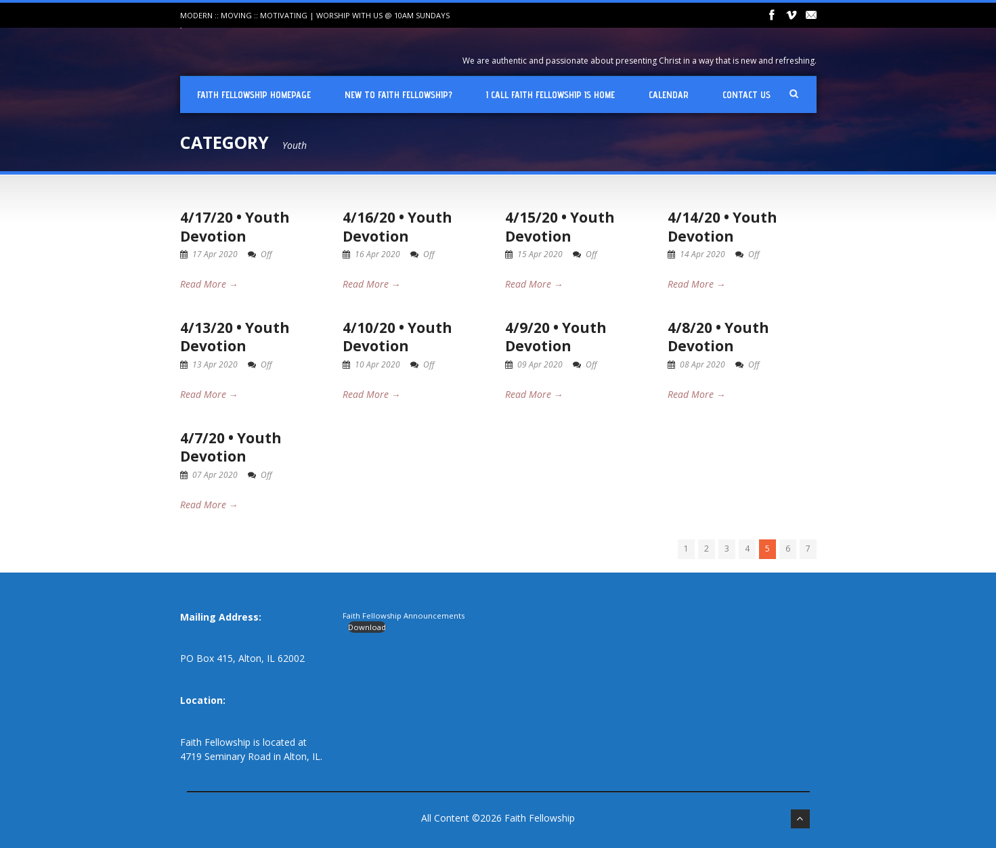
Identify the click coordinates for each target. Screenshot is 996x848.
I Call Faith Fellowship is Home (550, 94)
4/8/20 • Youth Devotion (718, 336)
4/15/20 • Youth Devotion (560, 226)
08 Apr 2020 (702, 364)
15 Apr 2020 (540, 254)
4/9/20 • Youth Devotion (556, 336)
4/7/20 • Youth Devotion (231, 447)
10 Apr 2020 (377, 364)
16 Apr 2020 (377, 254)
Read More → (209, 283)
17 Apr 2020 (215, 254)
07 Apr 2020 (215, 475)
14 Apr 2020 (702, 254)
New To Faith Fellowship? (398, 94)
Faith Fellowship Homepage (254, 94)
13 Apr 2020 (215, 364)
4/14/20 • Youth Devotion (722, 226)
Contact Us (746, 94)
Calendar (669, 94)
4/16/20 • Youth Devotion (397, 226)
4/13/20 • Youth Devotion (235, 336)
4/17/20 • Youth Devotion (235, 226)
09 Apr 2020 (540, 364)
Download (367, 627)
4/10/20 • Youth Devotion (397, 336)
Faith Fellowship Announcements (403, 615)
